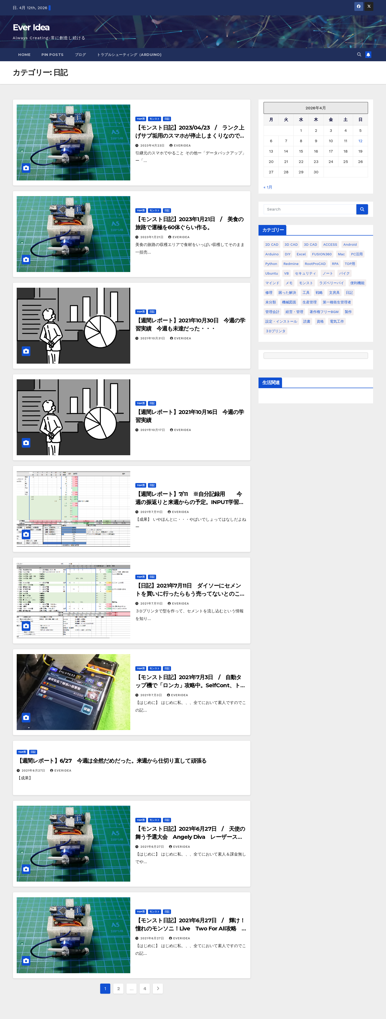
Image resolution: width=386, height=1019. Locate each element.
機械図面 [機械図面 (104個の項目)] (289, 302)
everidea (180, 145)
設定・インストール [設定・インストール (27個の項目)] (281, 321)
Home (24, 54)
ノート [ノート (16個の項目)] (328, 273)
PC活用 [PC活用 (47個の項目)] (357, 254)
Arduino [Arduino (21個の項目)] (272, 254)
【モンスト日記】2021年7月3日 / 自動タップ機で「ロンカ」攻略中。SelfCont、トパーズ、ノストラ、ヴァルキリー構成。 (190, 685)
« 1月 (268, 187)
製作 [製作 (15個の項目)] (348, 312)
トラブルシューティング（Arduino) (129, 54)
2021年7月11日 (152, 512)
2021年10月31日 (153, 338)
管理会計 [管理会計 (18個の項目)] (272, 312)
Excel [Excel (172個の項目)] (301, 254)
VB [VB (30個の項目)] (286, 273)
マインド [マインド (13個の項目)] (272, 283)
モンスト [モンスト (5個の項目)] (306, 283)
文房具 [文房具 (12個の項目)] (334, 292)
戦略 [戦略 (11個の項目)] (319, 292)
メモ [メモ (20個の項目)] (289, 283)
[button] (359, 54)
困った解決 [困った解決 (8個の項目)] (287, 292)
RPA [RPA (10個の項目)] (335, 264)
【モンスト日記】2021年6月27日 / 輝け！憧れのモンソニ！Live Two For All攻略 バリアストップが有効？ (190, 928)
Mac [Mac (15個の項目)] (341, 254)
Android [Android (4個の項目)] (350, 244)
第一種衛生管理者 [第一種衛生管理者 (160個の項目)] (337, 302)
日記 (166, 118)
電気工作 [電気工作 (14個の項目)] (337, 321)
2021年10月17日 (153, 430)
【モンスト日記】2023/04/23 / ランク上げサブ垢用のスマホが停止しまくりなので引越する (190, 135)
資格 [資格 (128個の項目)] (320, 321)
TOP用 (140, 118)
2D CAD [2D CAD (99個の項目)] (271, 244)
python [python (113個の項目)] (271, 264)
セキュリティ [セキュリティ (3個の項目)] (305, 273)
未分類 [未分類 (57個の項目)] (270, 302)
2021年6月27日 (34, 770)
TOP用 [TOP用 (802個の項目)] (350, 264)
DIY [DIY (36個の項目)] (287, 254)
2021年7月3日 (151, 695)
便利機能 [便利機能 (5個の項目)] (357, 283)
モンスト (154, 118)
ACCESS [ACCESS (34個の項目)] (330, 244)
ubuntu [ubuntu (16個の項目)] (271, 273)
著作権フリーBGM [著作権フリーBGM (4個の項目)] (324, 312)
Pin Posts (52, 54)
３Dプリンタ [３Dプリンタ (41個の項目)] (275, 331)
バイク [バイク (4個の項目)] (344, 273)
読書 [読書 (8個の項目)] (306, 321)
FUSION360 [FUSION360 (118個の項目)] (322, 254)
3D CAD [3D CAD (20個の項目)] (291, 244)
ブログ (80, 54)
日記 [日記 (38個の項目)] (349, 292)
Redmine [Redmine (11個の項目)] (291, 264)
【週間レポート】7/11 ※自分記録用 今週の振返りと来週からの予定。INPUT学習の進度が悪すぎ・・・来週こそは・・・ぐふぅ (189, 502)
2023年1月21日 (152, 237)
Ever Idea (31, 27)
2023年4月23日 (153, 145)
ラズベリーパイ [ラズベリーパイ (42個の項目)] (331, 283)
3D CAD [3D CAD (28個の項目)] (310, 244)
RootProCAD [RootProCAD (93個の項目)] (315, 264)
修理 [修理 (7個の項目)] (268, 292)
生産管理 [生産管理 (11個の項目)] (310, 302)
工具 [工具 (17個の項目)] (306, 292)
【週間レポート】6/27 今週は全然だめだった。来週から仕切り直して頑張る (112, 760)
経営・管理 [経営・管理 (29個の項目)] (294, 312)
